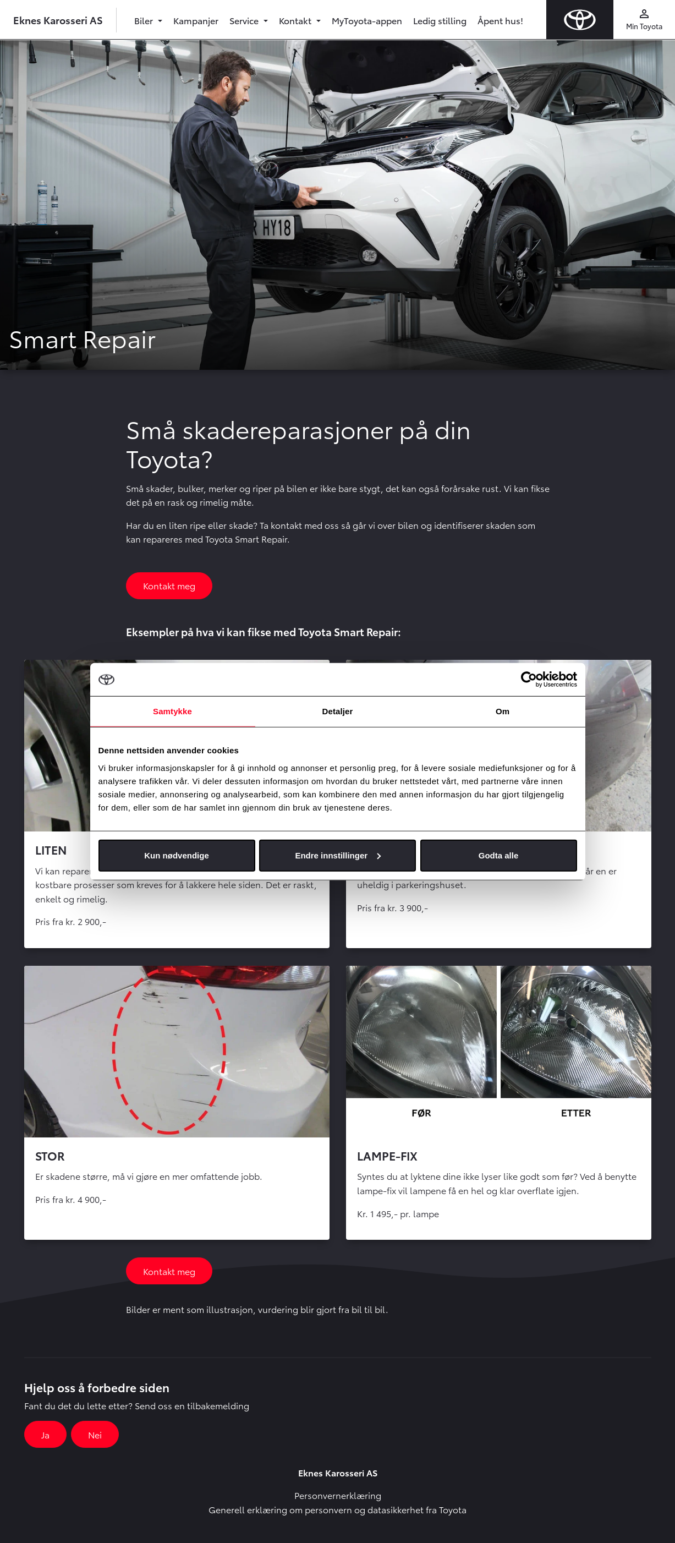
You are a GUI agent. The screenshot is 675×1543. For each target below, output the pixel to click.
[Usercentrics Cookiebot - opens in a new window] (529, 679)
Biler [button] (144, 20)
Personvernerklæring (337, 1495)
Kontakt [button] (296, 20)
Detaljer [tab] (337, 711)
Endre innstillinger (338, 855)
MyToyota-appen (367, 20)
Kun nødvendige (176, 855)
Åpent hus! (500, 20)
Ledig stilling (440, 20)
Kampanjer (195, 20)
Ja (45, 1434)
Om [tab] (502, 711)
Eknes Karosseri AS (58, 19)
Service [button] (245, 20)
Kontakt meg (169, 585)
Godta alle (499, 855)
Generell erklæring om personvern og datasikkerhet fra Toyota (337, 1509)
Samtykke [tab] (172, 711)
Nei (95, 1434)
